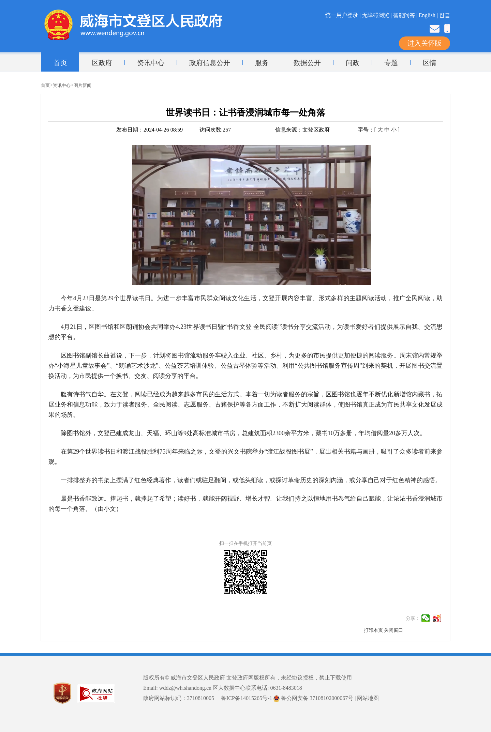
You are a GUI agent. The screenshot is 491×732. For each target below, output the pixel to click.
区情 (429, 62)
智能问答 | (406, 15)
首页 (60, 62)
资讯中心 (150, 62)
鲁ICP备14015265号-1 (246, 698)
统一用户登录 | (343, 15)
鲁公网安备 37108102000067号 (313, 698)
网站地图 (368, 698)
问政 (352, 62)
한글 (444, 15)
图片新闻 (82, 85)
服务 (262, 62)
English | (429, 15)
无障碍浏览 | (377, 15)
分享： (413, 618)
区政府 (102, 62)
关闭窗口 (393, 630)
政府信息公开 (209, 62)
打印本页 (373, 630)
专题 (391, 62)
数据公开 (307, 62)
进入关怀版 (424, 43)
